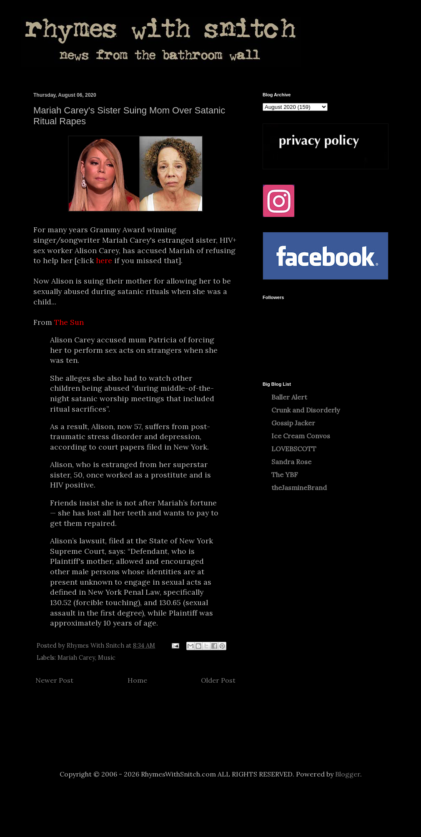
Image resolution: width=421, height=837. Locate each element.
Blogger (347, 774)
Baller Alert (289, 397)
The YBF (284, 474)
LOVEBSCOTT (293, 449)
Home (137, 680)
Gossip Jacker (293, 423)
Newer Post (54, 680)
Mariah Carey (76, 657)
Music (106, 657)
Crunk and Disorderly (305, 410)
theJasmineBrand (299, 487)
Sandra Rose (291, 461)
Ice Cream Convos (300, 436)
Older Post (218, 680)
